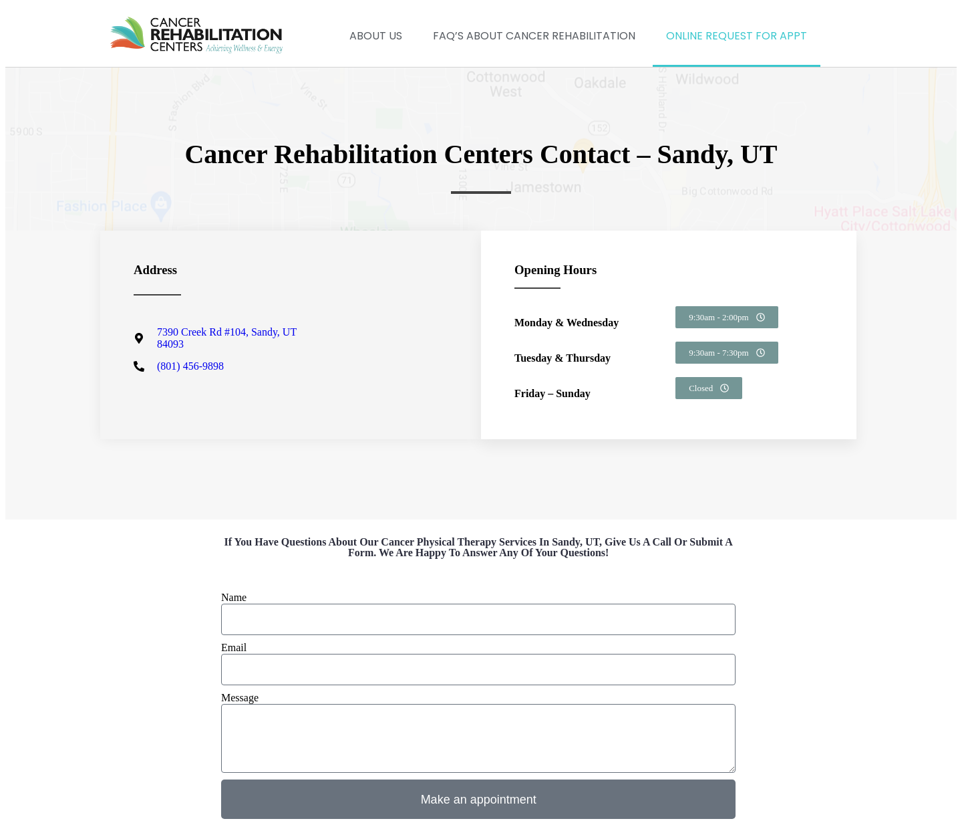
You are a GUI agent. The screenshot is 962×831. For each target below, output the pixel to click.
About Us (375, 35)
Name (234, 597)
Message (240, 697)
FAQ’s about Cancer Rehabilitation (534, 35)
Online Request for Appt (736, 35)
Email (234, 647)
